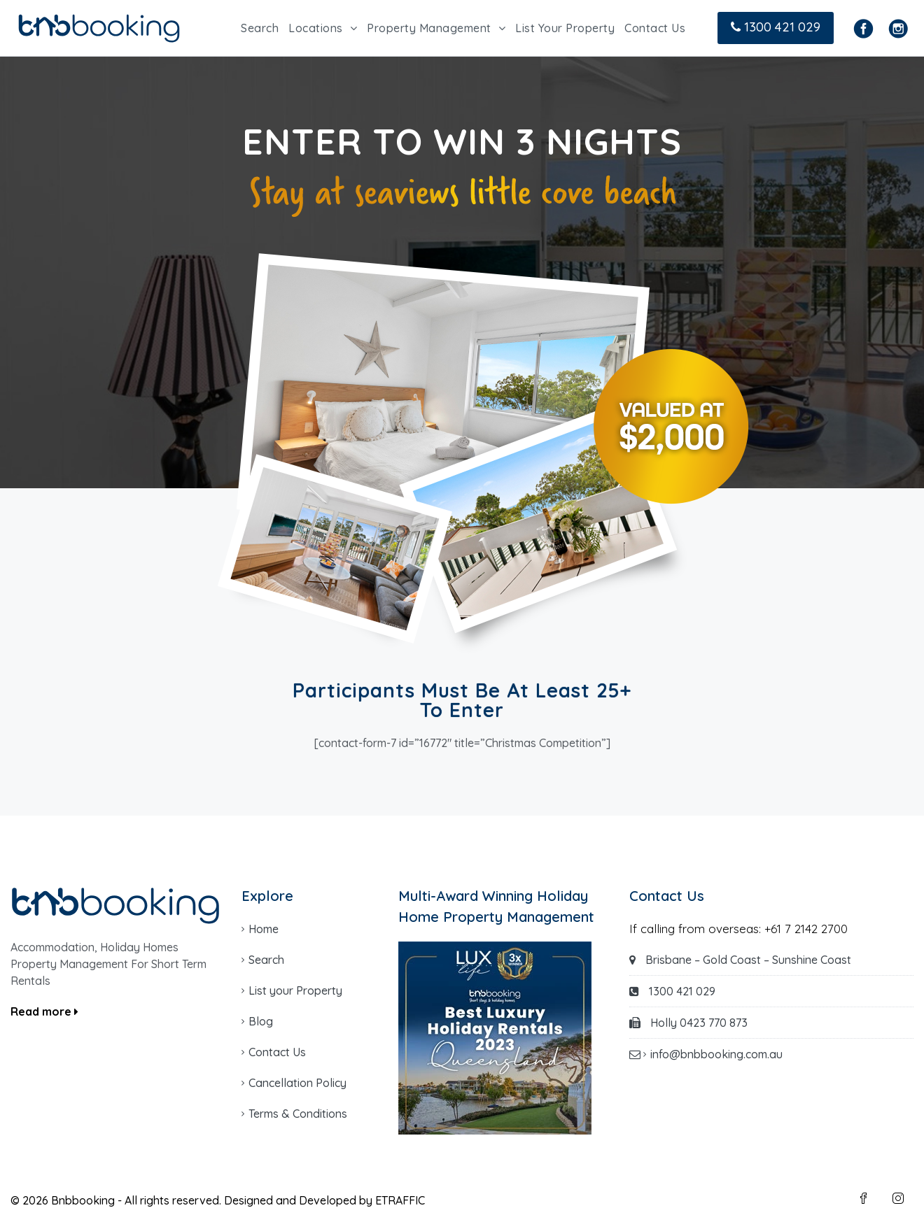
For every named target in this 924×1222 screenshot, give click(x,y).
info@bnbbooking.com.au (716, 1054)
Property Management (429, 28)
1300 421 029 (775, 27)
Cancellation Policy (297, 1083)
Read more (44, 1011)
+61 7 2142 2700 (806, 928)
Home (263, 929)
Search (260, 28)
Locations (315, 28)
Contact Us (654, 28)
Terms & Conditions (297, 1114)
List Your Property (565, 28)
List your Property (295, 990)
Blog (260, 1021)
